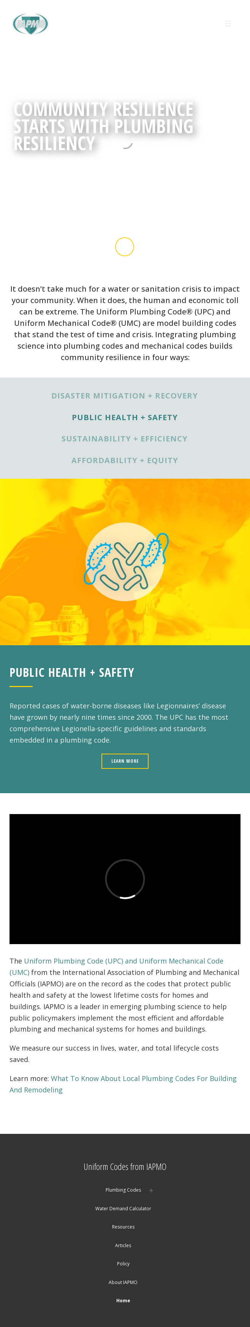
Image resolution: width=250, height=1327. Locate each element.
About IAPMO (123, 1282)
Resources (123, 1227)
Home (123, 1300)
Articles (123, 1245)
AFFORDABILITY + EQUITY (124, 460)
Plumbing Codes (123, 1190)
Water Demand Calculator (123, 1208)
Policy (123, 1263)
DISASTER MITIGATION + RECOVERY (124, 395)
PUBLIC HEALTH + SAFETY (125, 417)
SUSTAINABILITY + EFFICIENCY (125, 438)
